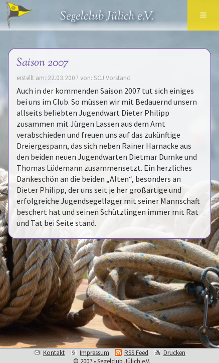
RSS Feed (136, 352)
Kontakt (54, 352)
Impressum (94, 352)
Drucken (174, 352)
